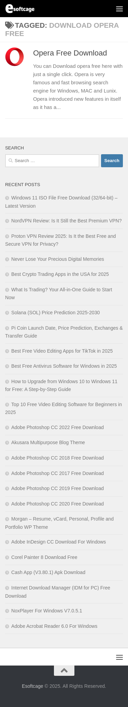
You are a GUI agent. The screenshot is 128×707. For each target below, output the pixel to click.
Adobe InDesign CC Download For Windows (58, 542)
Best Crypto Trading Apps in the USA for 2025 (60, 274)
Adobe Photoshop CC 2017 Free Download (57, 473)
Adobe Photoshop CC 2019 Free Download (57, 488)
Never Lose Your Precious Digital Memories (57, 259)
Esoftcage (32, 686)
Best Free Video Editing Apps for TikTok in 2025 (62, 351)
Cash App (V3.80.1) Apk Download (48, 572)
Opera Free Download (70, 53)
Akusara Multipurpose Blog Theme (48, 442)
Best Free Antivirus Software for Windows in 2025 (64, 366)
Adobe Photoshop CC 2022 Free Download (57, 427)
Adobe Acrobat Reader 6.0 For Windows (54, 626)
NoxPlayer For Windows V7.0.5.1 (46, 610)
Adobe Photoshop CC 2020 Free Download (57, 504)
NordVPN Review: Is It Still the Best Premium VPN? (66, 220)
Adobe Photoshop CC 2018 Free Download (57, 458)
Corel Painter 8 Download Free (44, 557)
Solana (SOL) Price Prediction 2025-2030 (55, 312)
